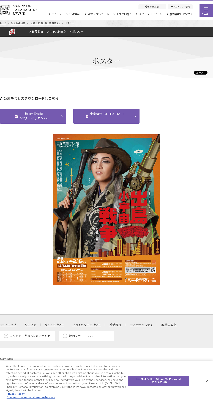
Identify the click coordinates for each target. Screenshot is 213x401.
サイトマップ (8, 324)
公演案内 (74, 14)
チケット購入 (124, 14)
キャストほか (58, 31)
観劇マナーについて (82, 335)
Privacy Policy (15, 394)
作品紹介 (37, 31)
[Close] (207, 381)
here (47, 369)
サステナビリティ (141, 324)
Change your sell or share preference (31, 397)
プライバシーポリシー (86, 324)
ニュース (57, 14)
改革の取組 (169, 324)
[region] (106, 381)
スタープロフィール (150, 14)
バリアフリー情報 (180, 7)
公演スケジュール (98, 14)
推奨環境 (115, 324)
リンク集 (30, 324)
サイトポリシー (54, 324)
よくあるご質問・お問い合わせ (30, 335)
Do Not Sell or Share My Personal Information (158, 380)
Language (152, 7)
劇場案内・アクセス (181, 14)
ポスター (78, 31)
